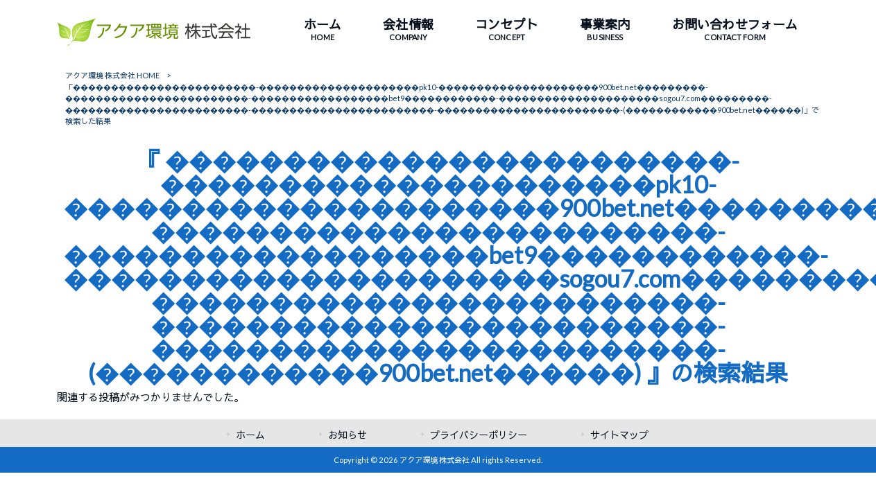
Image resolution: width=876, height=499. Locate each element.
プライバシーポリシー (478, 435)
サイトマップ (619, 435)
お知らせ (347, 435)
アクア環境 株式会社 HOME (112, 75)
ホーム (250, 435)
